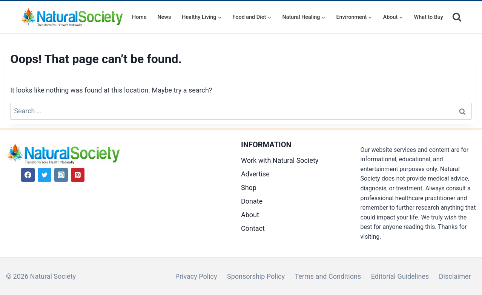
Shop (248, 188)
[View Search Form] (457, 17)
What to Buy (428, 17)
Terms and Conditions (328, 276)
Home (139, 17)
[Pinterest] (77, 175)
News (164, 17)
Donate (251, 201)
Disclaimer (455, 276)
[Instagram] (61, 175)
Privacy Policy (196, 276)
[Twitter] (44, 175)
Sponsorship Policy (256, 276)
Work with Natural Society (279, 160)
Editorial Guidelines (400, 276)
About (250, 215)
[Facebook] (28, 175)
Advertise (255, 174)
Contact (253, 228)
